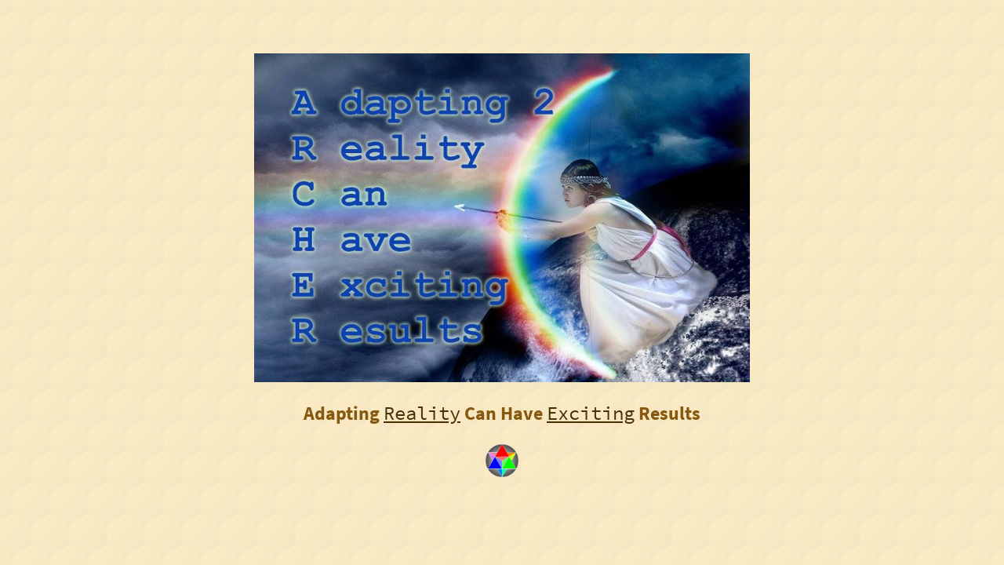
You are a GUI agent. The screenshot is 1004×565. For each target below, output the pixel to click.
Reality (422, 413)
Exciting (591, 413)
